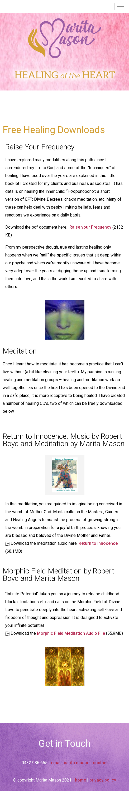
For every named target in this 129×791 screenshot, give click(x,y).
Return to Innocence (98, 543)
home (80, 780)
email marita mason (70, 762)
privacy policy (102, 780)
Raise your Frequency (90, 227)
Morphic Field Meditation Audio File (71, 633)
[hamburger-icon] (120, 6)
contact (100, 762)
